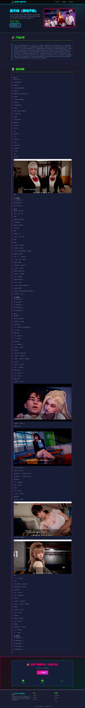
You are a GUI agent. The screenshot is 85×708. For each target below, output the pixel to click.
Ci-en (55, 701)
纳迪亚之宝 (56, 697)
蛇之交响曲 (56, 695)
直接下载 (71, 1)
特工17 (55, 699)
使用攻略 (64, 1)
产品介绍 (57, 1)
